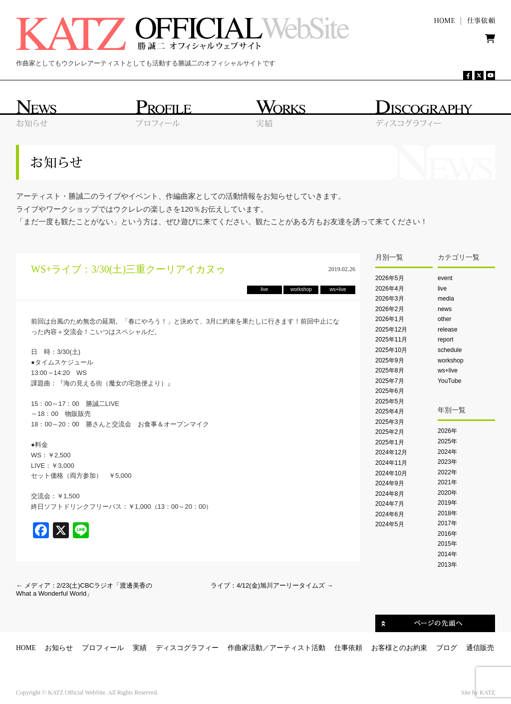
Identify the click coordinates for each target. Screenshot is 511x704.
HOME (26, 648)
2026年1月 (389, 319)
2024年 (447, 451)
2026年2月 (389, 309)
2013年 (447, 564)
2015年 (447, 543)
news (445, 309)
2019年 (447, 502)
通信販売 (480, 648)
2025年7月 (389, 380)
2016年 (447, 533)
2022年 (447, 472)
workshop (451, 360)
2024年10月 (391, 473)
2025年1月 (389, 442)
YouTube (449, 380)
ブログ (446, 648)
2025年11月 (391, 339)
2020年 (447, 492)
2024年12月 (391, 452)
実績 (140, 648)
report (446, 339)
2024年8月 (389, 493)
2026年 (447, 430)
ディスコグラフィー (187, 648)
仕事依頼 (348, 648)
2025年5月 (389, 401)
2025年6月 (389, 390)
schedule (450, 350)
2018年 (447, 513)
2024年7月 (389, 503)
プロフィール (103, 648)
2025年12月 (391, 329)
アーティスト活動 (297, 648)
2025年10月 (391, 350)
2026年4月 (389, 288)
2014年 (447, 554)
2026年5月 (389, 278)
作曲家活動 (245, 648)
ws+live (448, 370)
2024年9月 (389, 483)
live (442, 288)
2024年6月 (389, 514)
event (445, 278)
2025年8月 (389, 370)
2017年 (447, 523)
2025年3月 (389, 421)
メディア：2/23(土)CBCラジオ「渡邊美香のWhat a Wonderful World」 (84, 589)
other (445, 319)
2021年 (447, 482)
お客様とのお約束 (399, 648)
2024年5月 (389, 524)
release (448, 329)
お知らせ (59, 648)
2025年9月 (389, 360)
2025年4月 (389, 411)
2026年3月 (389, 298)
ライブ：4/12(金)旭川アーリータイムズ (272, 585)
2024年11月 (391, 462)
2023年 (447, 461)
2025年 (447, 441)
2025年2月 (389, 431)
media (446, 298)
